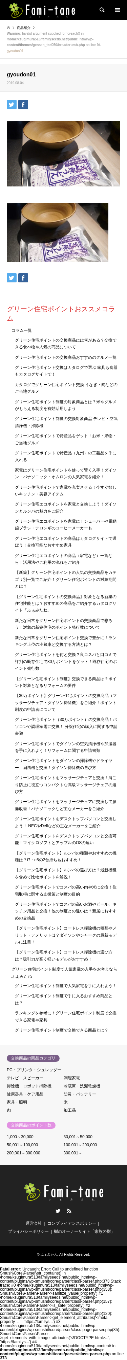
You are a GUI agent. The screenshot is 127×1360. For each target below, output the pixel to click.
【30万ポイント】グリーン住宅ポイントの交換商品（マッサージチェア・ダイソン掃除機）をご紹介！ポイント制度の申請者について (66, 702)
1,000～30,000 (20, 1137)
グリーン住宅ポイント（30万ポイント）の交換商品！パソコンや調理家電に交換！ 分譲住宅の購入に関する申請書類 (66, 726)
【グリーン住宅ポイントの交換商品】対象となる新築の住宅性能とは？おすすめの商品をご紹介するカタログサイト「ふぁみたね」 (66, 603)
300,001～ (73, 1153)
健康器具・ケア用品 (25, 1094)
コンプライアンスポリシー (71, 1223)
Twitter (58, 1211)
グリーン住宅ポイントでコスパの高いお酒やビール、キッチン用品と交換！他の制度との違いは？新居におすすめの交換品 (66, 911)
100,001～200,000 (80, 1145)
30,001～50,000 (78, 1137)
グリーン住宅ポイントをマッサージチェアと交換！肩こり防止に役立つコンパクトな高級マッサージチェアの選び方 (66, 784)
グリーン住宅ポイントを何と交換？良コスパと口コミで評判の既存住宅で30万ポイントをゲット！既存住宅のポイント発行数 (66, 661)
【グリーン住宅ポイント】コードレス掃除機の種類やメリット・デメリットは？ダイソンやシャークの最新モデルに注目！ (66, 935)
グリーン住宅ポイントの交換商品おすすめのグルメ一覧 (66, 357)
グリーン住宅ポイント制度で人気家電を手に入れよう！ (66, 985)
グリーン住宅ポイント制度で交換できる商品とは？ (61, 1030)
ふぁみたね (49, 1254)
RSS (69, 1211)
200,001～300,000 (23, 1153)
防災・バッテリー (80, 1094)
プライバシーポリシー (28, 1231)
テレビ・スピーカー (25, 1078)
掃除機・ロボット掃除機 (29, 1086)
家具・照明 (17, 1102)
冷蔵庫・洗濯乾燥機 (82, 1086)
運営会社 (34, 1223)
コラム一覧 (22, 330)
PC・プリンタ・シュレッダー (34, 1070)
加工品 (70, 1110)
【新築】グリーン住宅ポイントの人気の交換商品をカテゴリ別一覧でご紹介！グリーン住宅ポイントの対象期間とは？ (66, 579)
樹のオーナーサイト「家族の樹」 (84, 1231)
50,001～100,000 (22, 1145)
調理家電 (72, 1078)
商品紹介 (23, 28)
